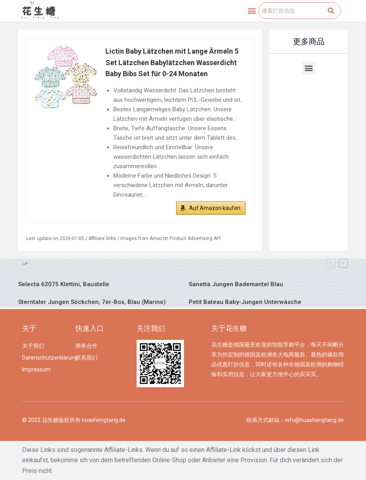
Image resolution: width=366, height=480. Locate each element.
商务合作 (86, 346)
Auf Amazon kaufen (214, 208)
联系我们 (86, 357)
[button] (251, 10)
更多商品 (309, 41)
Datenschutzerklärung (45, 357)
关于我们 (33, 346)
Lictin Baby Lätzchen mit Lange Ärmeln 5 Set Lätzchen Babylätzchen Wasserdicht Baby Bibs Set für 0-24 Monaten (171, 62)
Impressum (36, 369)
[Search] (330, 11)
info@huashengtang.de (314, 420)
